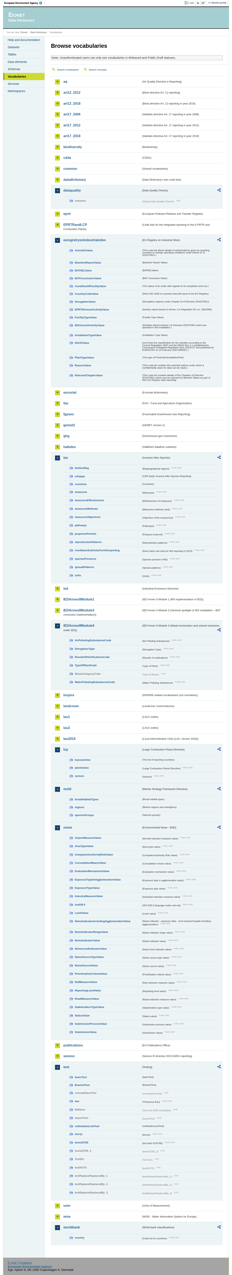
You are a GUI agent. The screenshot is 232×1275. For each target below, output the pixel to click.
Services (13, 83)
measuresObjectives (87, 517)
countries (81, 484)
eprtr (67, 214)
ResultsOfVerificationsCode (92, 657)
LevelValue (81, 912)
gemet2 (69, 425)
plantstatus (82, 767)
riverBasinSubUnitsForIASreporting (97, 550)
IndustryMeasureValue (89, 896)
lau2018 (69, 739)
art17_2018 (71, 136)
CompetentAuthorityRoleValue (94, 854)
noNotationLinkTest (87, 1126)
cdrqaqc (80, 476)
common (70, 168)
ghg (66, 436)
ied (65, 588)
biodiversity (72, 147)
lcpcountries (82, 759)
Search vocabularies (68, 69)
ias (65, 457)
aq (65, 81)
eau (77, 1101)
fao (65, 403)
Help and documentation (24, 40)
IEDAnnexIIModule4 (78, 625)
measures (81, 492)
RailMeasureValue (86, 982)
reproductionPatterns (88, 542)
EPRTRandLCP (75, 224)
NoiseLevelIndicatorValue (91, 948)
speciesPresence (85, 558)
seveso (68, 1056)
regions (79, 807)
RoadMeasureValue (87, 998)
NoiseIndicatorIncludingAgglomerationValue (102, 921)
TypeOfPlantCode (86, 665)
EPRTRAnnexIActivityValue (92, 309)
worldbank (71, 1227)
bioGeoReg (82, 468)
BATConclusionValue (88, 278)
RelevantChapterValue (89, 375)
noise (67, 827)
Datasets (13, 47)
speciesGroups (84, 815)
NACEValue (82, 342)
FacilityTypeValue (86, 317)
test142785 (81, 1142)
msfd (67, 789)
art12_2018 (71, 103)
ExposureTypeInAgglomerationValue (98, 879)
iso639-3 (80, 904)
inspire (68, 695)
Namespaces (16, 91)
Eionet (24, 32)
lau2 (66, 728)
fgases (68, 414)
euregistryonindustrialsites (84, 240)
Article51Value (84, 250)
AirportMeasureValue (88, 837)
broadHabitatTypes (86, 799)
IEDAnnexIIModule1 (78, 599)
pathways (81, 525)
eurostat (69, 392)
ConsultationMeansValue (90, 862)
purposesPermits (85, 533)
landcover (71, 706)
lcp (65, 749)
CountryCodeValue (86, 293)
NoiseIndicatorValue (87, 940)
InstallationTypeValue (88, 335)
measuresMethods (86, 508)
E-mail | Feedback (20, 1262)
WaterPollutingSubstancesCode (95, 682)
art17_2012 (71, 125)
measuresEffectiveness (89, 500)
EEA (24, 3)
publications (73, 1045)
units (78, 575)
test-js (79, 1134)
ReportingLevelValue (88, 990)
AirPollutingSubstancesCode (93, 640)
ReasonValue (83, 365)
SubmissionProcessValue (91, 1023)
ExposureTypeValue (87, 887)
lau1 (66, 717)
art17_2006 (71, 114)
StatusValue (82, 1015)
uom (66, 1205)
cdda (67, 157)
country (79, 1237)
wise (67, 1216)
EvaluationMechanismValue (92, 871)
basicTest (81, 1077)
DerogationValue (85, 301)
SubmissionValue (86, 1032)
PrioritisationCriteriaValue (91, 973)
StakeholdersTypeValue (89, 1007)
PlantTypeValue (84, 357)
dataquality (72, 190)
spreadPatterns (84, 567)
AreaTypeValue (84, 846)
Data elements (17, 62)
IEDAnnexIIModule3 (78, 610)
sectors (79, 776)
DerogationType (84, 648)
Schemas (14, 69)
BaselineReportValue (88, 262)
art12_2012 (71, 92)
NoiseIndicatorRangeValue (91, 931)
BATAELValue (83, 270)
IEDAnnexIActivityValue (89, 325)
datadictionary (74, 179)
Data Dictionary (38, 32)
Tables (12, 54)
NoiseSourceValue (86, 965)
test (66, 1067)
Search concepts (98, 69)
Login (191, 2)
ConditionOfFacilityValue (90, 286)
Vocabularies (17, 76)
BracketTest (82, 1085)
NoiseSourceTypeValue (89, 957)
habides (69, 447)
